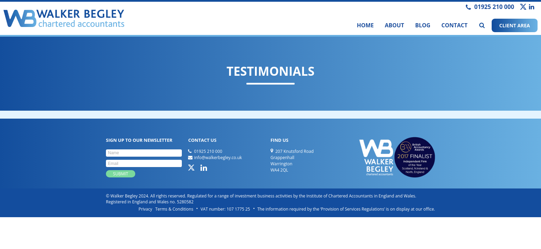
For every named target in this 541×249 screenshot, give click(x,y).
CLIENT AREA (514, 25)
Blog (422, 25)
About (394, 25)
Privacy (145, 209)
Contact (454, 25)
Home (365, 25)
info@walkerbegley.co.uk (218, 157)
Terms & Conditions (174, 209)
